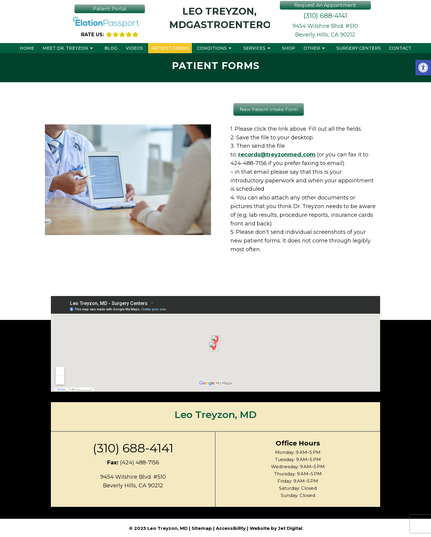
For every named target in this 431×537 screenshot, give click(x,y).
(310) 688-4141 (325, 16)
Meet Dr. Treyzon (65, 48)
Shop (288, 48)
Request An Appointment (325, 5)
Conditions (212, 48)
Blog (110, 48)
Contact (400, 48)
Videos (134, 48)
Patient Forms (170, 48)
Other (311, 48)
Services (254, 48)
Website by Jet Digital (276, 528)
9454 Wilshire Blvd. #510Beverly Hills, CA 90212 (325, 30)
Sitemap (202, 528)
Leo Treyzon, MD (215, 414)
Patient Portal (110, 9)
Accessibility (231, 528)
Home (27, 48)
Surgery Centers (358, 48)
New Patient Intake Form (269, 109)
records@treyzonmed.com (276, 154)
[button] (423, 67)
